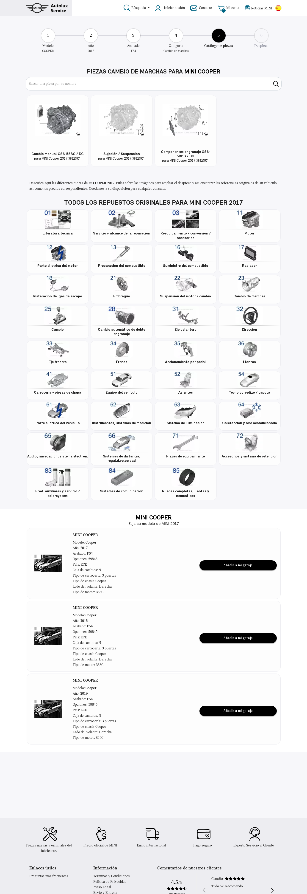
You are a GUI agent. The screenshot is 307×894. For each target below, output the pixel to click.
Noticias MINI (258, 8)
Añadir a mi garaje (238, 565)
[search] (276, 83)
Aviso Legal (102, 887)
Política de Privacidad (109, 882)
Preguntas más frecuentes (48, 876)
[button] (48, 563)
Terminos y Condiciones (111, 876)
